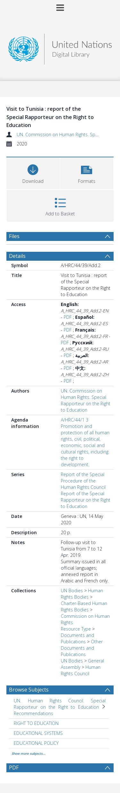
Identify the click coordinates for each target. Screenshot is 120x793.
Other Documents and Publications (82, 648)
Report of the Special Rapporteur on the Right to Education (85, 499)
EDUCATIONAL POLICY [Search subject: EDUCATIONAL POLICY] (36, 743)
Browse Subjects (29, 689)
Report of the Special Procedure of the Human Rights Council (83, 480)
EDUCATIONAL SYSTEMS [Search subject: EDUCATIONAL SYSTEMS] (38, 733)
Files (14, 236)
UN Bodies (72, 590)
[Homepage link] (60, 47)
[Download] (33, 172)
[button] (87, 172)
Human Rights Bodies (82, 593)
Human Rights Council (80, 670)
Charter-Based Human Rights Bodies (84, 606)
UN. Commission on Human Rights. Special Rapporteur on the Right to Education (85, 400)
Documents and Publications (77, 638)
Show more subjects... (28, 753)
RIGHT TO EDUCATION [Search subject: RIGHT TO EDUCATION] (36, 723)
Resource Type (76, 629)
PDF (68, 317)
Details (17, 255)
